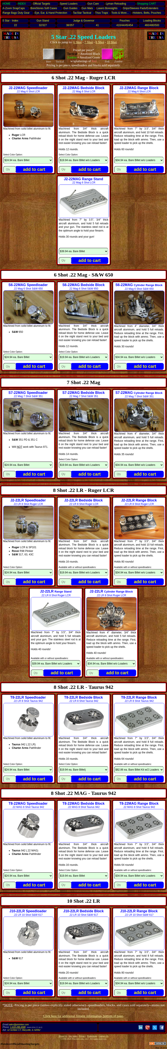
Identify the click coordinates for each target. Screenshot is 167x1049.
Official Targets (41, 3)
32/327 (43, 25)
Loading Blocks (152, 20)
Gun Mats (87, 8)
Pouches (125, 20)
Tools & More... (120, 12)
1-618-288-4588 (17, 1027)
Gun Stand (43, 20)
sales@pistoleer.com (19, 1024)
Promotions (92, 1036)
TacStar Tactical (82, 12)
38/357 (70, 25)
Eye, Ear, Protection (51, 12)
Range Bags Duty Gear (16, 12)
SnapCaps (14, 8)
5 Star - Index (10, 20)
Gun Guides (70, 8)
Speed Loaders (68, 3)
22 (15, 25)
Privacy (82, 1036)
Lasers (107, 8)
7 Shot (88, 42)
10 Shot (112, 42)
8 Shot (99, 42)
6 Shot (77, 42)
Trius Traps (101, 12)
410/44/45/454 (124, 25)
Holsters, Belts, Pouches (147, 12)
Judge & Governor (83, 20)
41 (97, 25)
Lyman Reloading (116, 3)
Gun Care (93, 3)
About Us (63, 1036)
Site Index (72, 1036)
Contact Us (104, 1036)
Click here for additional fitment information (83, 1016)
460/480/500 (152, 25)
